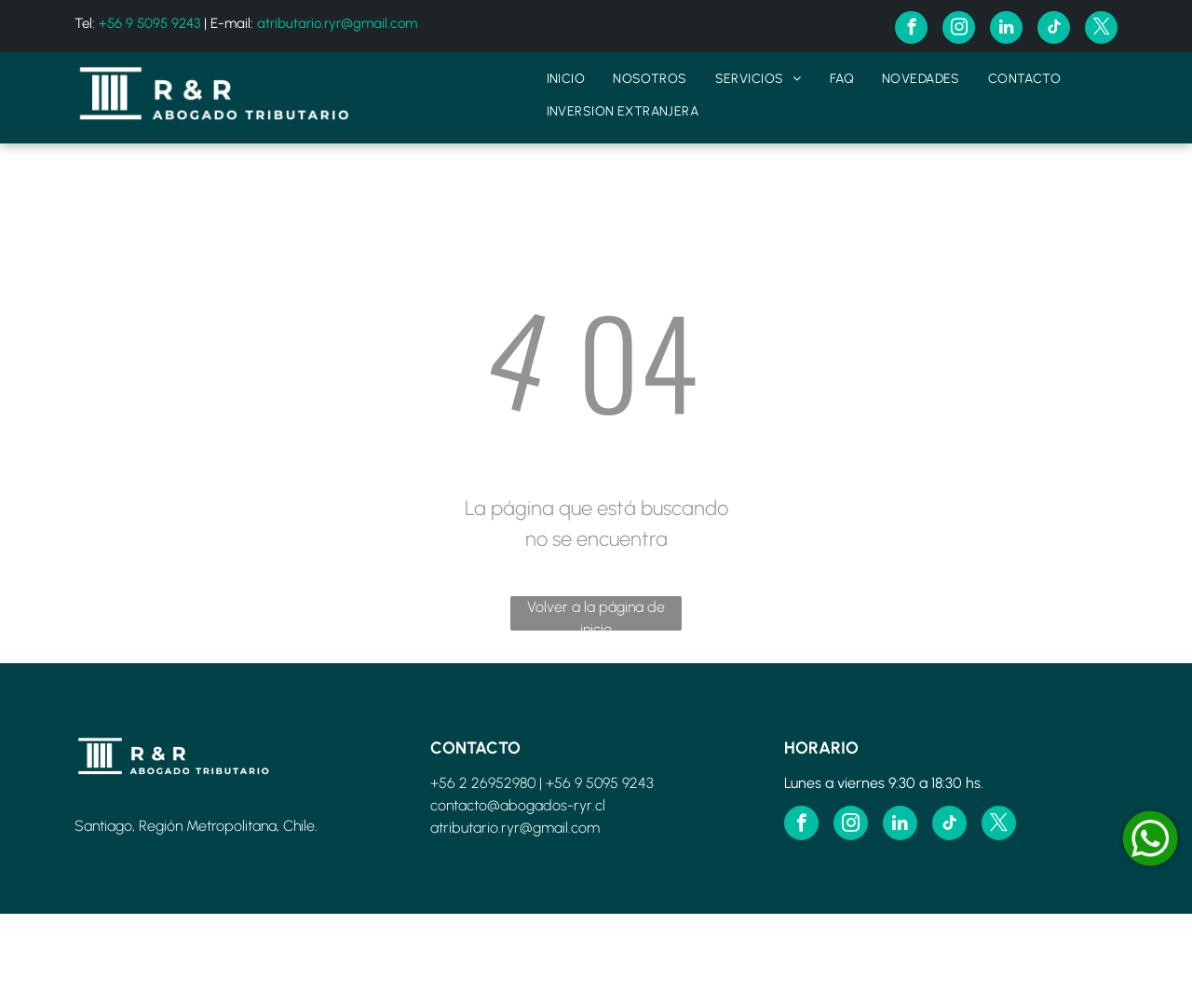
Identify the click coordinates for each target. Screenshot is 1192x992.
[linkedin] (1006, 29)
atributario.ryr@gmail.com (337, 23)
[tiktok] (1053, 29)
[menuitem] (566, 78)
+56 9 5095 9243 (149, 23)
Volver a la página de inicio (596, 614)
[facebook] (911, 29)
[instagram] (958, 29)
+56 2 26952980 (482, 783)
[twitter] (1101, 29)
